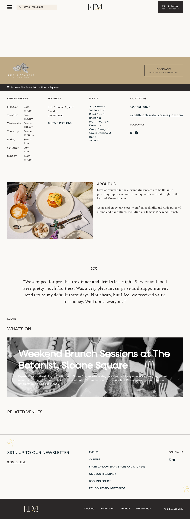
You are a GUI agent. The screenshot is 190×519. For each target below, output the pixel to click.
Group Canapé (100, 133)
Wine (94, 140)
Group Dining (98, 129)
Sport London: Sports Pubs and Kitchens (117, 467)
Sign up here (16, 462)
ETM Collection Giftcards (107, 488)
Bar (92, 137)
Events (93, 452)
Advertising (107, 509)
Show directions (59, 123)
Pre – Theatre (99, 122)
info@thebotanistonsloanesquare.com (156, 115)
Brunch (95, 118)
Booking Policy (100, 481)
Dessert (95, 125)
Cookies (89, 509)
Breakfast (96, 114)
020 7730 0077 (140, 107)
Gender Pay (143, 509)
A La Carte (97, 107)
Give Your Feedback (102, 474)
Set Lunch (96, 110)
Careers (94, 459)
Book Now (170, 6)
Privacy (125, 509)
